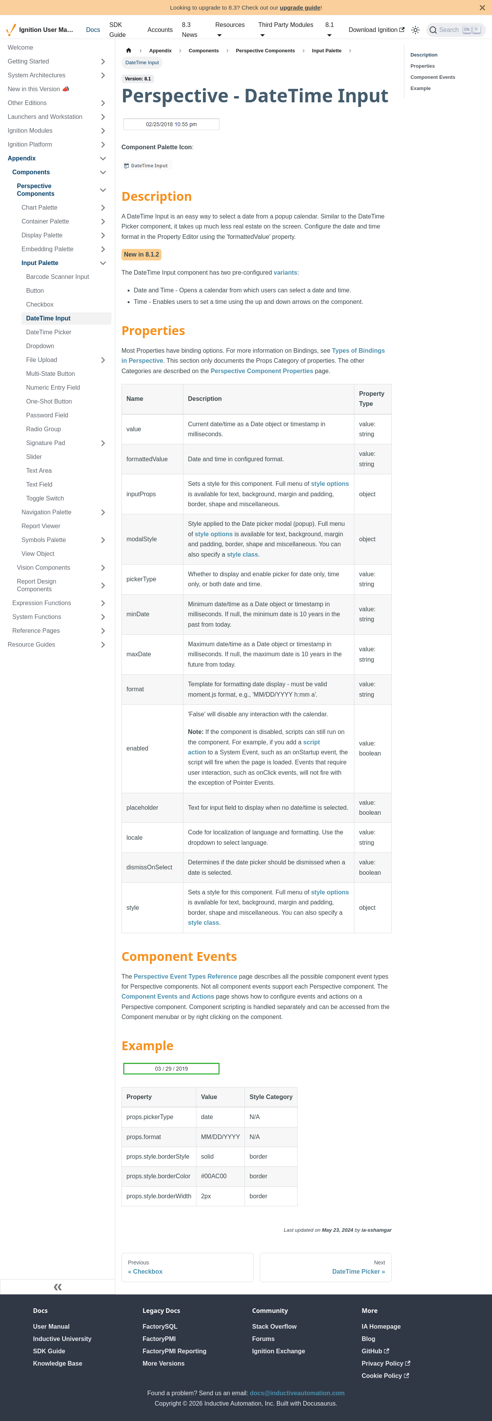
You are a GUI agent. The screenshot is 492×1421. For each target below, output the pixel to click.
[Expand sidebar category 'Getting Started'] (103, 61)
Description (424, 55)
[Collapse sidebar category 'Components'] (103, 172)
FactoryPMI (159, 1339)
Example (421, 88)
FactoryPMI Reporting (174, 1351)
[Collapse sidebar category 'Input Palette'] (103, 263)
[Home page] (128, 51)
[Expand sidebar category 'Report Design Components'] (103, 585)
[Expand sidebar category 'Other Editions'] (103, 103)
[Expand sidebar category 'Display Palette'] (103, 235)
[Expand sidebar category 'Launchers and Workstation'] (103, 117)
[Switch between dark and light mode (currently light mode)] (415, 30)
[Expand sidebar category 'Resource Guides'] (103, 645)
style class (242, 554)
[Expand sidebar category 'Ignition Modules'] (103, 131)
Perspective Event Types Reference (185, 976)
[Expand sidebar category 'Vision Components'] (103, 568)
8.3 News (190, 30)
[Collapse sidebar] (57, 1286)
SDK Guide (117, 30)
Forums (263, 1339)
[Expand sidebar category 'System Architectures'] (103, 75)
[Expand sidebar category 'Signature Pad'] (103, 443)
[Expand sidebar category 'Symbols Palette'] (103, 540)
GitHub (375, 1351)
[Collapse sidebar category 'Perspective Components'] (103, 190)
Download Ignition (377, 30)
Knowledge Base (57, 1363)
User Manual (51, 1326)
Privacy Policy (386, 1363)
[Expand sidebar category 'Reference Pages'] (103, 631)
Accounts (160, 30)
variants (285, 272)
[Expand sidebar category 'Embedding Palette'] (103, 249)
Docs (93, 30)
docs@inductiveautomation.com (297, 1393)
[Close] (482, 7)
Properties (423, 66)
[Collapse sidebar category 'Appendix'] (103, 158)
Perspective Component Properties (262, 371)
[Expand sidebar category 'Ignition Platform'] (103, 144)
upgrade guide (300, 7)
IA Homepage (381, 1326)
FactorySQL (160, 1326)
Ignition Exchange (278, 1351)
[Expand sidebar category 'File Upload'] (103, 360)
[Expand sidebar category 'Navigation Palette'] (103, 512)
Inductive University (62, 1339)
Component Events (433, 77)
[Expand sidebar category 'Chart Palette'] (103, 208)
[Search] (456, 30)
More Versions (163, 1363)
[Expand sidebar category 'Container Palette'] (103, 221)
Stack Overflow (274, 1326)
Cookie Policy (385, 1376)
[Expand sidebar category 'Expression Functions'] (103, 603)
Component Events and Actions (167, 996)
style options (330, 483)
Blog (369, 1339)
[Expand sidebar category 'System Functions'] (103, 617)
